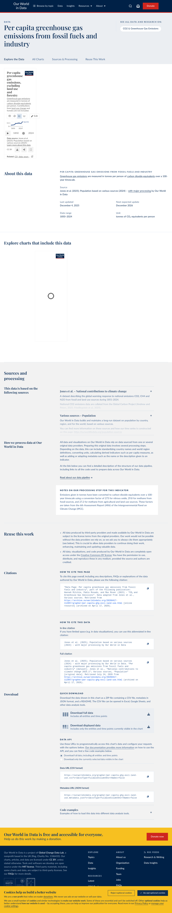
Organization (122, 871)
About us (121, 865)
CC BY (61, 156)
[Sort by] (144, 89)
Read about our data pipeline (76, 477)
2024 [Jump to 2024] (120, 143)
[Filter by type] (147, 110)
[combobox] (130, 6)
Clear (161, 96)
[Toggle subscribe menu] (138, 6)
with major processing (139, 191)
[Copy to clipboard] (144, 589)
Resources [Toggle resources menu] (85, 6)
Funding (120, 876)
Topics (91, 865)
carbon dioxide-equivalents (141, 176)
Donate (151, 6)
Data (60, 6)
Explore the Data (14, 59)
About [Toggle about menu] (100, 6)
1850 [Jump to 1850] (17, 143)
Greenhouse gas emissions (73, 176)
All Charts (38, 59)
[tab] (14, 92)
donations (48, 897)
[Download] (108, 154)
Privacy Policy (141, 903)
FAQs (11, 881)
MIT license (28, 874)
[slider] (25, 143)
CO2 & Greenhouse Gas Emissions (140, 29)
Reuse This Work (95, 59)
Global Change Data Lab (51, 860)
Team (118, 882)
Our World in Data (21, 6)
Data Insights (151, 871)
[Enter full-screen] (121, 154)
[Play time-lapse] (9, 143)
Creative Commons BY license (96, 555)
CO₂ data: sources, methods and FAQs (105, 161)
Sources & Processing (64, 59)
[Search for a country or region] (147, 81)
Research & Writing (154, 865)
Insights (71, 6)
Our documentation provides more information (109, 754)
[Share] (114, 154)
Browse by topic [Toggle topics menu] (43, 6)
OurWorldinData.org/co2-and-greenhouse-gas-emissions (32, 156)
